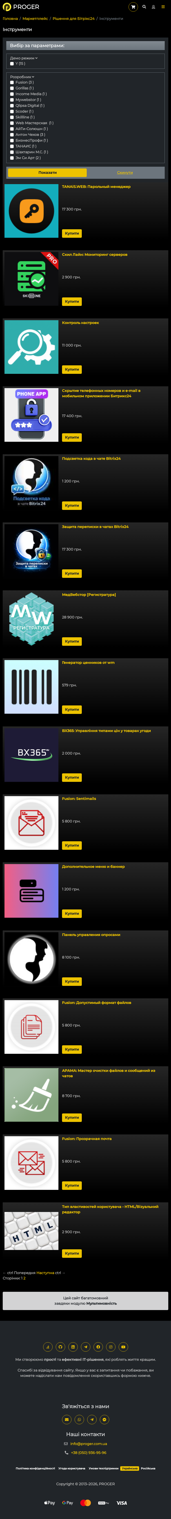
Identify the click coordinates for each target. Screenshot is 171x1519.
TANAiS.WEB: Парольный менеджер (96, 187)
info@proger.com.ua (88, 1444)
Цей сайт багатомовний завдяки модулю (85, 1301)
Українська (130, 1468)
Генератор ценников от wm (88, 663)
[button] (163, 7)
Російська (148, 1468)
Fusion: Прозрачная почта (87, 1139)
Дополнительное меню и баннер (93, 867)
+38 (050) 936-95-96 (88, 1453)
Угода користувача (71, 1468)
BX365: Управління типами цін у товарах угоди (106, 731)
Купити (72, 233)
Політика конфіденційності (35, 1468)
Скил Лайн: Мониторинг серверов (94, 254)
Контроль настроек (80, 323)
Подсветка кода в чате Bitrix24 (91, 459)
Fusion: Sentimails (79, 799)
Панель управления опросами (91, 935)
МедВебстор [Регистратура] (89, 595)
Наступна (45, 1273)
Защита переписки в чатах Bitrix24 (95, 527)
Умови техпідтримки (103, 1468)
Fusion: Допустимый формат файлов (96, 1003)
